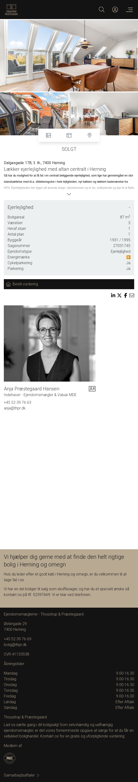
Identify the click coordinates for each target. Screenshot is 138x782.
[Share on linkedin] (113, 295)
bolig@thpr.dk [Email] (15, 644)
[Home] (37, 9)
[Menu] (128, 9)
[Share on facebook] (125, 295)
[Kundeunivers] (115, 9)
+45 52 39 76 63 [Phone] (17, 402)
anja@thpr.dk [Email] (15, 408)
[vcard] (92, 391)
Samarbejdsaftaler (22, 775)
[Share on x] (119, 295)
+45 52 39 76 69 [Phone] (17, 639)
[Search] (101, 9)
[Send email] (131, 295)
